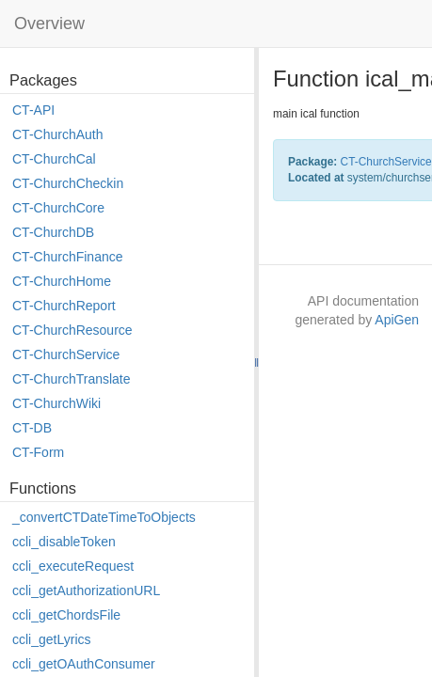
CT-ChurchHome (61, 281)
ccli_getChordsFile (66, 614)
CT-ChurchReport (64, 305)
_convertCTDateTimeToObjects (104, 517)
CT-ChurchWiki (56, 403)
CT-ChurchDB (53, 232)
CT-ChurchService (66, 354)
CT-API (33, 110)
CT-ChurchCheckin (67, 183)
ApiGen (397, 319)
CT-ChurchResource (72, 330)
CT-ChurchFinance (67, 256)
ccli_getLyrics (51, 639)
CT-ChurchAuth (57, 134)
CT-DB (32, 427)
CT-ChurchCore (58, 207)
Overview (49, 23)
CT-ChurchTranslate (71, 378)
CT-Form (38, 452)
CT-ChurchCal (54, 158)
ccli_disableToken (64, 541)
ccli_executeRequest (73, 566)
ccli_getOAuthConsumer (83, 663)
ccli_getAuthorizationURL (86, 590)
